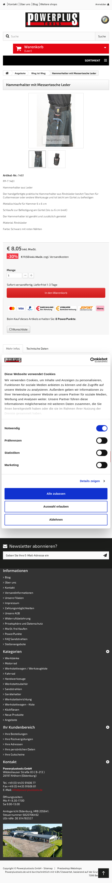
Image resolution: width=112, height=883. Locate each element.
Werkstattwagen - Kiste (20, 704)
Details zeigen (90, 481)
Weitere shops (48, 4)
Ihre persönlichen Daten (20, 749)
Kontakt (13, 4)
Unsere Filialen (14, 597)
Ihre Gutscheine (15, 754)
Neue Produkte (14, 714)
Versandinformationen (19, 592)
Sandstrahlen (13, 689)
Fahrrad (10, 673)
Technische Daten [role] (37, 348)
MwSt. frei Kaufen (16, 628)
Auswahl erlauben (56, 506)
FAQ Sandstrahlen (16, 639)
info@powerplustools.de (27, 789)
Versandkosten (59, 256)
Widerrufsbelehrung (18, 618)
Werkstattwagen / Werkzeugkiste (26, 668)
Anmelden (100, 4)
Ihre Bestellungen (16, 734)
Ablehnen (56, 519)
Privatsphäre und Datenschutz (24, 623)
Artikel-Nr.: (10, 175)
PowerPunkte (67, 318)
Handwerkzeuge (15, 678)
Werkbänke (12, 658)
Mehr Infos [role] (13, 348)
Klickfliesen (12, 709)
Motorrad (11, 663)
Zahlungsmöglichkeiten (19, 608)
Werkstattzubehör (16, 683)
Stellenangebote (15, 644)
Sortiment (96, 60)
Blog (35, 4)
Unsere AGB (12, 613)
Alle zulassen (56, 493)
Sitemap (48, 868)
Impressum (12, 603)
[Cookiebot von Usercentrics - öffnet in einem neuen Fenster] (90, 360)
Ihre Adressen (14, 744)
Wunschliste (18, 329)
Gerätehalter (13, 694)
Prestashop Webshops (69, 868)
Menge (11, 270)
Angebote (11, 719)
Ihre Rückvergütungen (19, 739)
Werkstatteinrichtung (18, 699)
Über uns (25, 4)
